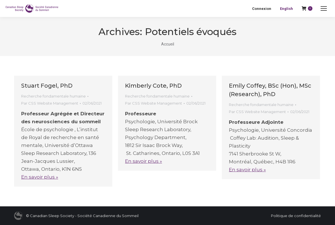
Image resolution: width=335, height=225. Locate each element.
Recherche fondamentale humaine (53, 96)
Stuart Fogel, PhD (47, 85)
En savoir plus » (39, 177)
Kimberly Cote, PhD (153, 85)
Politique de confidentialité (296, 215)
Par (49, 103)
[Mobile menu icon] (323, 8)
